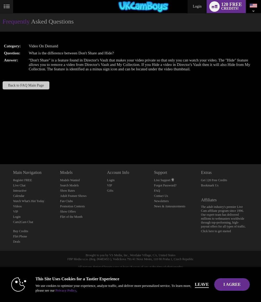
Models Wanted (70, 180)
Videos (17, 206)
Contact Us (161, 196)
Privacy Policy (65, 290)
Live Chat (19, 185)
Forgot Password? (165, 185)
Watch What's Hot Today (28, 201)
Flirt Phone (20, 236)
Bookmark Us (209, 185)
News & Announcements (169, 206)
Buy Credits (20, 231)
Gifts (110, 190)
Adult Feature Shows (73, 196)
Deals (16, 241)
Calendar (18, 196)
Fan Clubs (66, 201)
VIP (15, 211)
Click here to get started (216, 231)
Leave (202, 284)
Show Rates (67, 190)
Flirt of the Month (71, 217)
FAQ (157, 190)
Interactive (19, 190)
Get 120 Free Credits (214, 180)
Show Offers (68, 211)
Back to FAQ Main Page (26, 85)
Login (197, 6)
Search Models (69, 185)
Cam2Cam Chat (23, 222)
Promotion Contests (72, 206)
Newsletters (161, 201)
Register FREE (22, 180)
